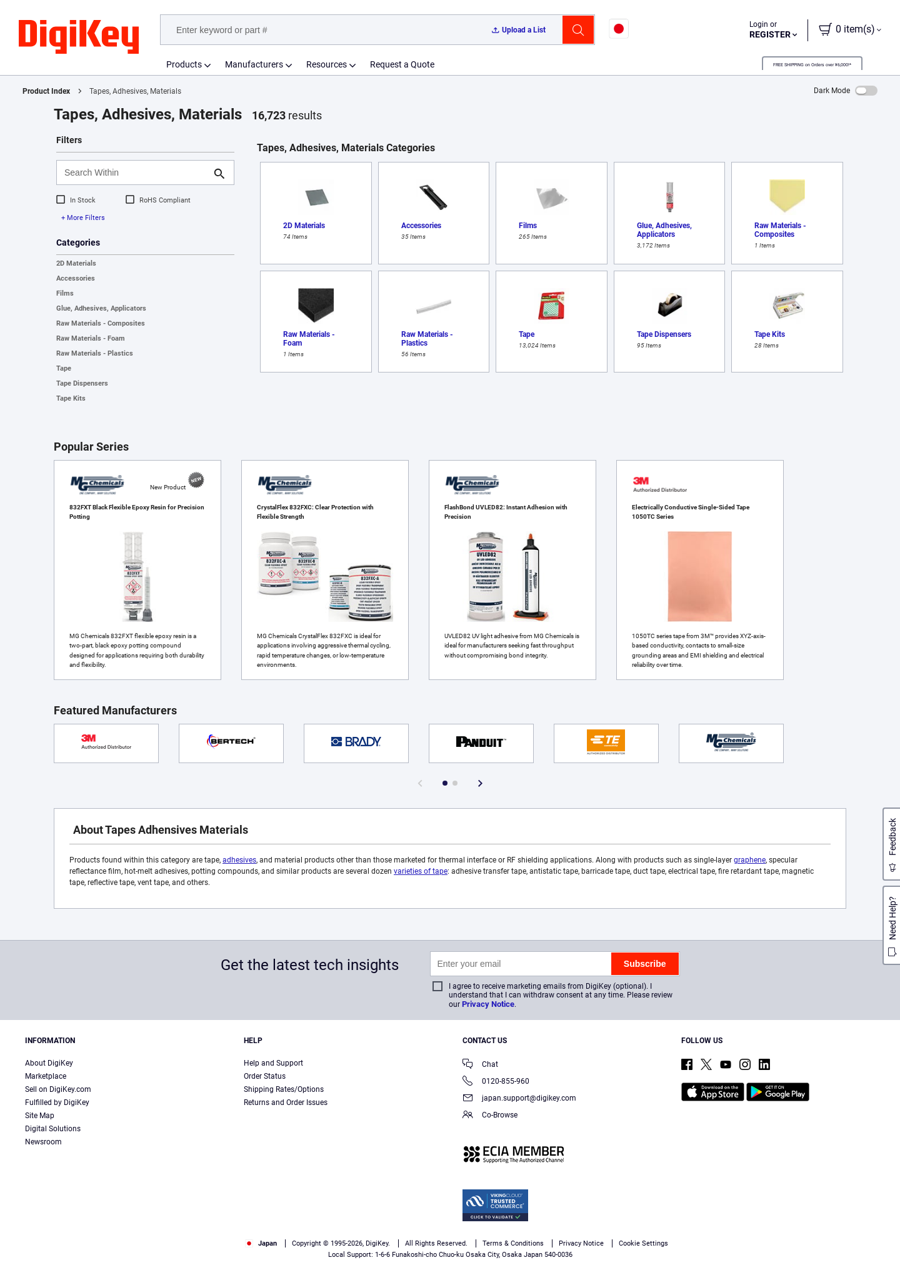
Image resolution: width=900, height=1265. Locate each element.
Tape (63, 368)
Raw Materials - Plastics (94, 353)
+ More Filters (83, 218)
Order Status (265, 1076)
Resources (326, 64)
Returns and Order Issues (286, 1102)
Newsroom (43, 1142)
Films (65, 293)
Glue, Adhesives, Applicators (101, 308)
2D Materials (76, 263)
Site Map (39, 1115)
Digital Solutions (53, 1128)
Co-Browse (490, 1116)
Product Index (46, 91)
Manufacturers (254, 64)
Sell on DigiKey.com (58, 1089)
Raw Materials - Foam (90, 338)
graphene (750, 860)
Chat (480, 1065)
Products (184, 64)
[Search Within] (135, 172)
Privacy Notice (488, 1004)
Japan (261, 1243)
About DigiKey (49, 1063)
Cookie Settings (643, 1243)
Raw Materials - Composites (100, 323)
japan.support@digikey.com (519, 1099)
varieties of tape (421, 871)
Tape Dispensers (82, 383)
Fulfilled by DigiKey (57, 1102)
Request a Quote (402, 64)
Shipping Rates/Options (284, 1089)
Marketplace (45, 1076)
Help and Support (273, 1063)
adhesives (239, 860)
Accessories (75, 278)
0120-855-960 (495, 1082)
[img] (79, 37)
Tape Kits (71, 398)
